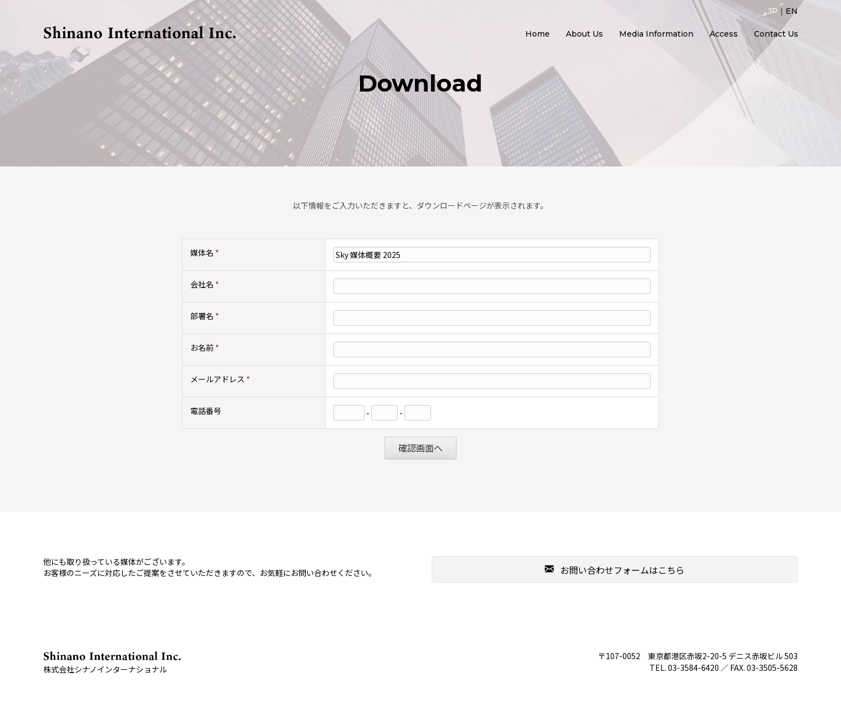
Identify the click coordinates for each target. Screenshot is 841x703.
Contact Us (776, 34)
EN (792, 11)
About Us (584, 34)
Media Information (656, 34)
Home (537, 34)
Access (724, 34)
